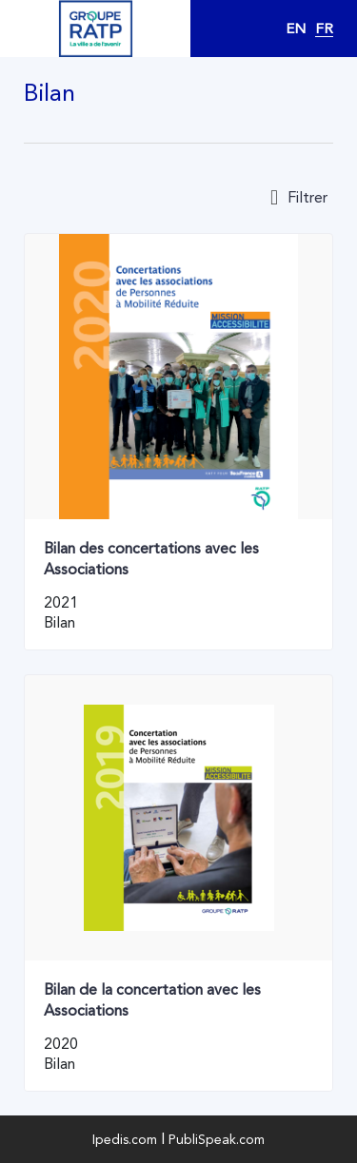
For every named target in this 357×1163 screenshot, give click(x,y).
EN (296, 28)
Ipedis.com (124, 1139)
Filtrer (298, 197)
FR (324, 28)
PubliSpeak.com (217, 1139)
